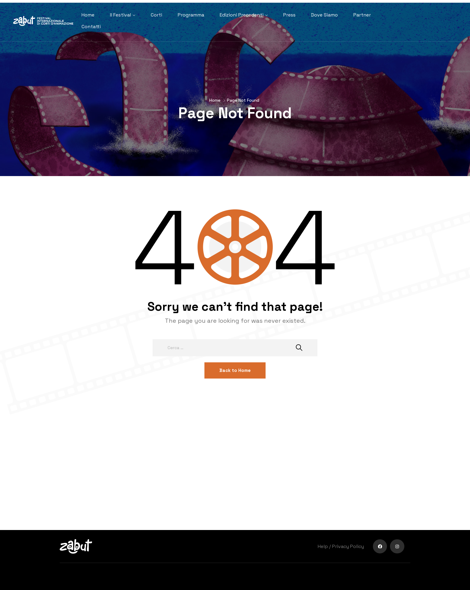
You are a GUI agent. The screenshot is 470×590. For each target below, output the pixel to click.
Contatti (91, 26)
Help (323, 546)
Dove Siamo (324, 15)
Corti (156, 15)
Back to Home (235, 370)
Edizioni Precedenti (241, 15)
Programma (191, 15)
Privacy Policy (348, 546)
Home (88, 15)
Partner (362, 15)
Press (289, 15)
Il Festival (120, 15)
